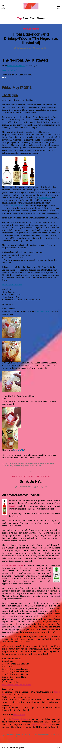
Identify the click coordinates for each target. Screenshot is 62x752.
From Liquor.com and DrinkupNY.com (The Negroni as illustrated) (31, 38)
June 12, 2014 (42, 487)
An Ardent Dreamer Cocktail (21, 495)
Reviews (46, 476)
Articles (27, 29)
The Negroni (10, 95)
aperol (7, 734)
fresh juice (28, 734)
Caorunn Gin (30, 463)
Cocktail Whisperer (16, 66)
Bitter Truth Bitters (12, 463)
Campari (22, 463)
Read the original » (10, 70)
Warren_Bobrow (25, 48)
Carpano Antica (42, 463)
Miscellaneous (27, 476)
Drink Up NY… (31, 481)
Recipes (35, 29)
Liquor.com (25, 466)
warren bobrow (35, 466)
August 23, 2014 (42, 48)
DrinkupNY (17, 466)
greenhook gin (38, 734)
